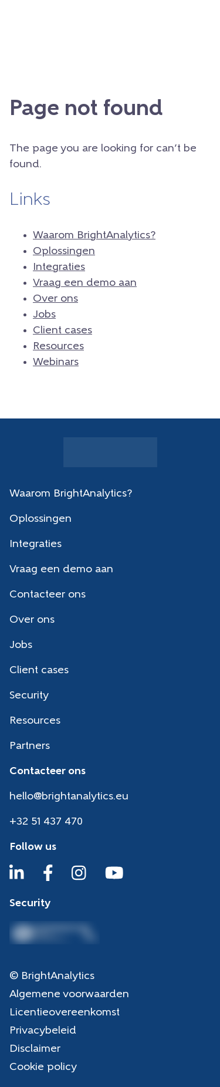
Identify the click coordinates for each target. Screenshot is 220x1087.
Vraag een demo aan (85, 283)
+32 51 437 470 (46, 822)
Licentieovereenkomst (64, 1012)
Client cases (62, 330)
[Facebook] (48, 878)
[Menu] (203, 20)
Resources (58, 346)
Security (29, 695)
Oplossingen (64, 251)
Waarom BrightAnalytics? (94, 235)
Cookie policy (43, 1067)
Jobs (44, 314)
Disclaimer (34, 1049)
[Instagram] (79, 878)
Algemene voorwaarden (69, 994)
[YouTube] (114, 878)
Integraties (59, 267)
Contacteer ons (47, 594)
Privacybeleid (42, 1031)
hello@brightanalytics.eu (68, 796)
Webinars (56, 362)
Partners (29, 746)
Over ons (55, 299)
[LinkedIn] (16, 878)
